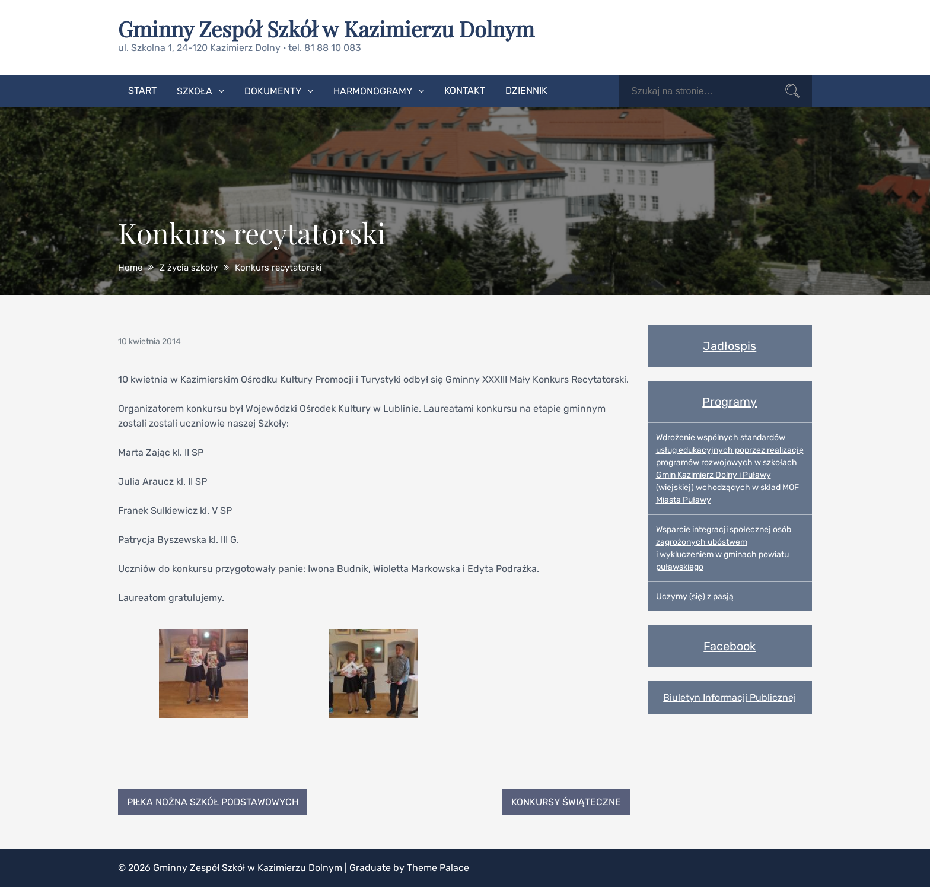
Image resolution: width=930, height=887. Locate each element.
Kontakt (464, 90)
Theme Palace (438, 867)
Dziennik (526, 90)
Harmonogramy (372, 91)
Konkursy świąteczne (566, 801)
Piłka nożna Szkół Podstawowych (212, 801)
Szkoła (194, 91)
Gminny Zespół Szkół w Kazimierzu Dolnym (326, 28)
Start (142, 90)
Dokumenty (272, 91)
